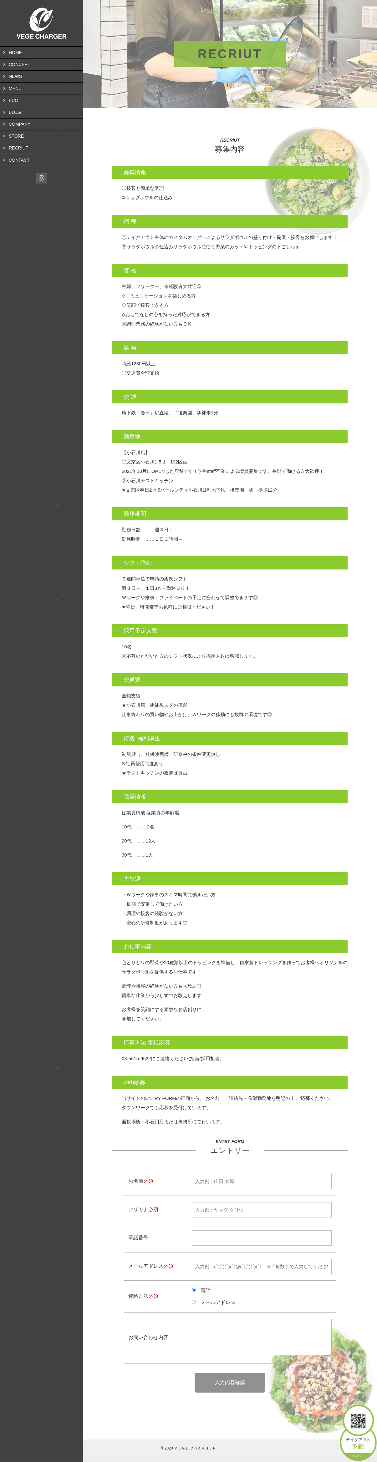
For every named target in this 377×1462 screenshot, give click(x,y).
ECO (13, 100)
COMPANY (20, 124)
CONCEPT (19, 64)
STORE (16, 136)
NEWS (15, 76)
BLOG (15, 112)
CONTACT (19, 160)
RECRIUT (18, 147)
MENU (15, 88)
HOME (15, 52)
